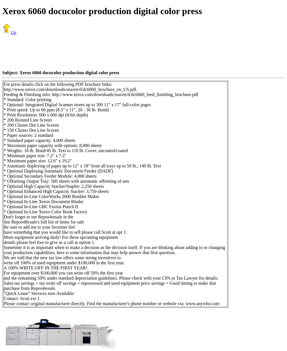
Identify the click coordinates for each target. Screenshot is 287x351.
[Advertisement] (144, 52)
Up (9, 32)
